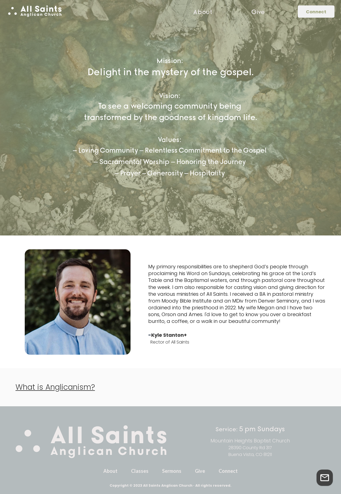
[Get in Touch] (325, 478)
